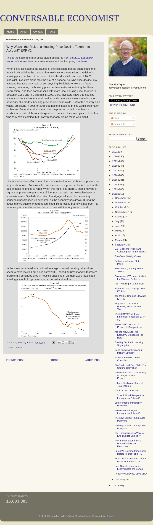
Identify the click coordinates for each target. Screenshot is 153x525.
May (117, 230)
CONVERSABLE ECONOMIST (59, 18)
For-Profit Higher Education (129, 283)
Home (10, 31)
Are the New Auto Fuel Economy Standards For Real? (129, 335)
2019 (115, 161)
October (119, 207)
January (119, 479)
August (119, 216)
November (121, 202)
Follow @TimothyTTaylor (122, 104)
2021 (115, 151)
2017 (115, 170)
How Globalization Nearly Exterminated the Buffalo (129, 467)
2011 (115, 485)
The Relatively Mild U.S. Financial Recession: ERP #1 (130, 317)
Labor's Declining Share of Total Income (129, 384)
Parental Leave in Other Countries (127, 359)
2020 (115, 156)
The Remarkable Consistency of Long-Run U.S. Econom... (130, 375)
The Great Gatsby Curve (128, 256)
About (23, 31)
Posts (115, 118)
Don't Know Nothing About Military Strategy (129, 351)
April (118, 235)
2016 (115, 175)
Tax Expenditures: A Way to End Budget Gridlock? (129, 434)
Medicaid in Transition (126, 390)
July (117, 221)
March (118, 240)
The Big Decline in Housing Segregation (129, 344)
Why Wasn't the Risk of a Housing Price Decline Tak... (128, 306)
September (121, 212)
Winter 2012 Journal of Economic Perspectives (128, 326)
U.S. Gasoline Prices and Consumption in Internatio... (131, 250)
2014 (115, 184)
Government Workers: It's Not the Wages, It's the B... (130, 277)
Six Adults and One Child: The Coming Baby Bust (131, 366)
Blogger (110, 516)
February (120, 244)
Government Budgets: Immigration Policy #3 (127, 412)
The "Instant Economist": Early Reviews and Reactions (128, 443)
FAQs (52, 31)
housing (19, 347)
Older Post (93, 360)
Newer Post (15, 360)
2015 (115, 179)
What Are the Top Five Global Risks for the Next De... (130, 460)
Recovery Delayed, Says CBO (131, 473)
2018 (115, 165)
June (118, 226)
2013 (115, 189)
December (121, 198)
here (84, 61)
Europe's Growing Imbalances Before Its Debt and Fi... (131, 452)
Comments (118, 124)
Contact (38, 31)
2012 (115, 194)
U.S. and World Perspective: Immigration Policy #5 (130, 396)
